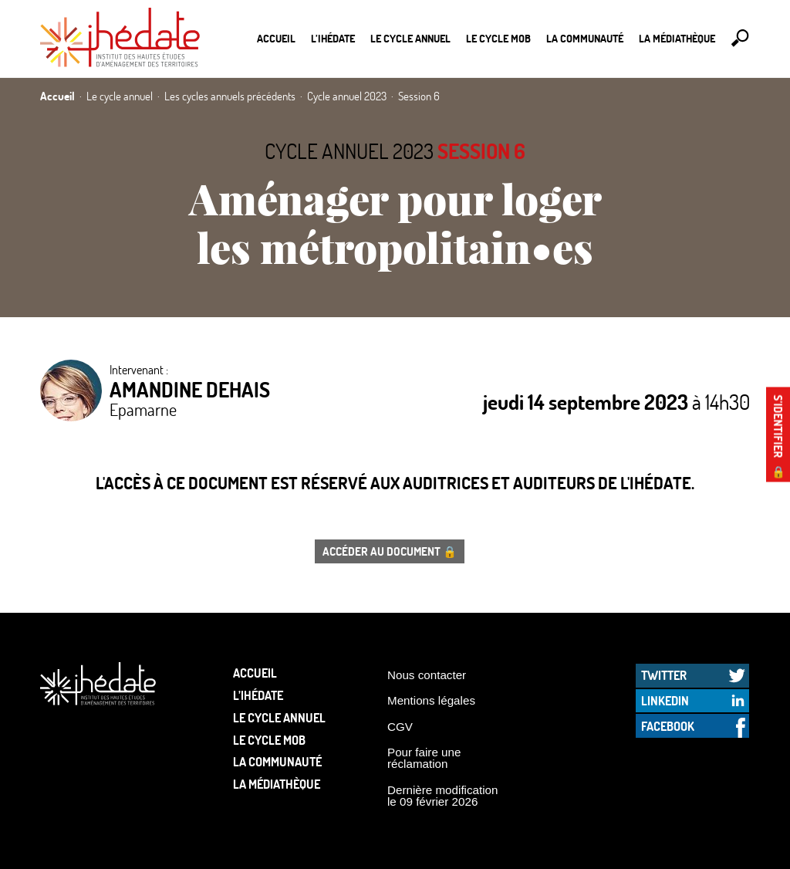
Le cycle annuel (410, 38)
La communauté (584, 38)
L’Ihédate (333, 38)
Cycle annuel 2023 (349, 150)
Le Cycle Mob (498, 38)
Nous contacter (426, 674)
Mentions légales (431, 700)
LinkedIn (665, 700)
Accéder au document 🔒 (389, 551)
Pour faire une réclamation (424, 758)
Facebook (667, 726)
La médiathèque (677, 38)
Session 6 (481, 150)
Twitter (664, 675)
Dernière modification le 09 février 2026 (442, 795)
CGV (400, 726)
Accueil (276, 38)
